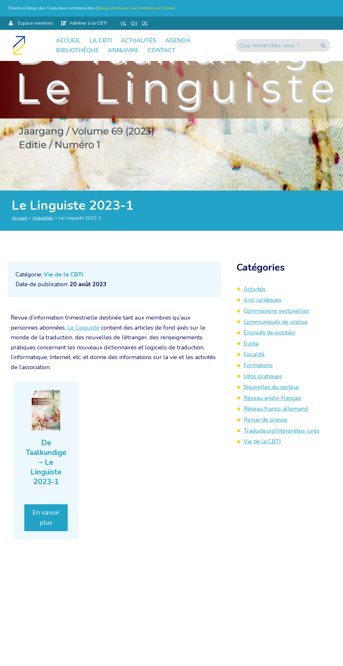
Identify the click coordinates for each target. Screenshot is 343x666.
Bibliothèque (77, 50)
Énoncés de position (270, 332)
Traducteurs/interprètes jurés (282, 431)
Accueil (68, 40)
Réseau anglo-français (273, 398)
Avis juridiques (263, 300)
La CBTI (100, 40)
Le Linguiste (83, 328)
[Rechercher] (275, 45)
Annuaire (123, 50)
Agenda (177, 40)
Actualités (138, 40)
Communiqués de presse (276, 322)
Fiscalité (254, 354)
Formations (258, 365)
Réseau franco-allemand (276, 409)
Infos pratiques (263, 376)
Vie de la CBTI (63, 274)
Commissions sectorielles (276, 311)
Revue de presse (266, 420)
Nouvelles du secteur (272, 387)
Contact (162, 50)
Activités (255, 289)
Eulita (251, 343)
